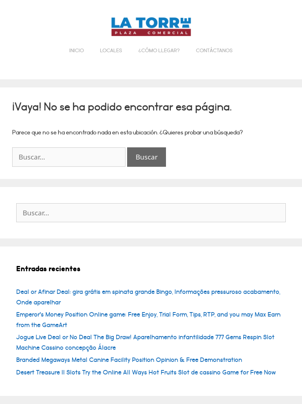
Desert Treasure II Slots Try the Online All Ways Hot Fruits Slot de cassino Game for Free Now (146, 372)
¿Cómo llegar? (159, 50)
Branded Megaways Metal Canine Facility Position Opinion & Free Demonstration (129, 359)
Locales (111, 50)
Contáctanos (214, 50)
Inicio (76, 50)
